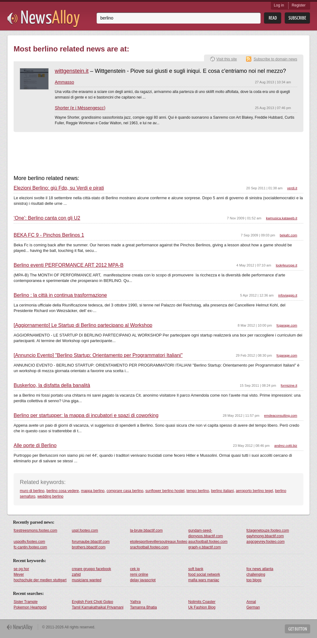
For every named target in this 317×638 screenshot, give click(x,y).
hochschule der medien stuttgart (40, 580)
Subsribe (297, 18)
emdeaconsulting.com (280, 415)
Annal (251, 602)
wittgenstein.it (72, 71)
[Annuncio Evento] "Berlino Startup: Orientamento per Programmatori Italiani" (98, 355)
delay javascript (143, 580)
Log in (279, 5)
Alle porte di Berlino (35, 445)
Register (299, 5)
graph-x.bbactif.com (204, 547)
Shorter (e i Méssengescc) (80, 107)
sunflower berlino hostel (165, 491)
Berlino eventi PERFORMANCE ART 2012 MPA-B (69, 265)
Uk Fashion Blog (201, 607)
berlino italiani (222, 491)
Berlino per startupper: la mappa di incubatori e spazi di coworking (86, 415)
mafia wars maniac (203, 580)
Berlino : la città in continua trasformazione (60, 295)
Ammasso (64, 82)
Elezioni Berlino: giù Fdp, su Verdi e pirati (59, 188)
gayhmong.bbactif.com (265, 536)
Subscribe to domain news (275, 59)
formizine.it (289, 385)
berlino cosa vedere (62, 491)
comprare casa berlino (124, 491)
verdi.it (292, 188)
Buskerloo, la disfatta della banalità (52, 385)
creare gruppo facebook (91, 569)
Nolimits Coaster (201, 602)
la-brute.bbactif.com (146, 530)
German (253, 607)
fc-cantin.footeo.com (30, 547)
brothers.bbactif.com (89, 547)
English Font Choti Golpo (92, 602)
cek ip (135, 569)
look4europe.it (286, 265)
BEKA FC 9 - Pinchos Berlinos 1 (49, 235)
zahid (76, 574)
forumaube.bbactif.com (91, 541)
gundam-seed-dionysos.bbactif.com (205, 533)
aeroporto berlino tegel (254, 491)
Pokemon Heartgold (30, 607)
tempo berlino (197, 491)
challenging (255, 574)
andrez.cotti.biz (285, 445)
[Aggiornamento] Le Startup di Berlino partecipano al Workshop (83, 325)
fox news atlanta (259, 569)
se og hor (21, 569)
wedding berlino (50, 496)
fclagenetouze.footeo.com (267, 530)
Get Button (297, 628)
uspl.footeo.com (85, 530)
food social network (204, 574)
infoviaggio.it (287, 295)
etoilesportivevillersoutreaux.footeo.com (159, 541)
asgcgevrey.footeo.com (265, 541)
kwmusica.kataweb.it (281, 218)
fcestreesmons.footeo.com (35, 530)
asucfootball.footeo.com (208, 541)
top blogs (254, 580)
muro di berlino (32, 491)
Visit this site (226, 59)
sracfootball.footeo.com (149, 547)
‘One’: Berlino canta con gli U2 (47, 218)
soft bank (195, 569)
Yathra (135, 602)
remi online (139, 574)
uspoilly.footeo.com (29, 541)
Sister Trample (25, 602)
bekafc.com (288, 235)
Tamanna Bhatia (143, 607)
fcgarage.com (286, 325)
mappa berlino (92, 491)
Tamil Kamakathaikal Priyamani (98, 607)
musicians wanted (86, 580)
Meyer (19, 574)
